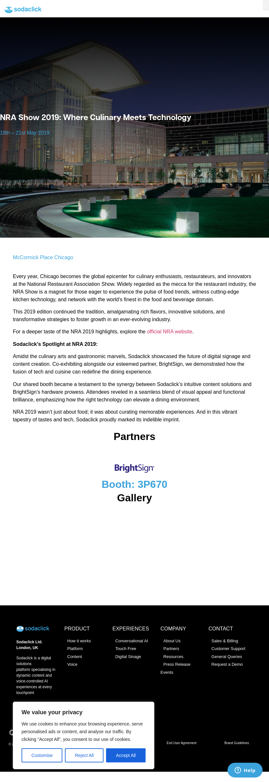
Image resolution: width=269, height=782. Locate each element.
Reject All (84, 755)
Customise (42, 755)
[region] (83, 735)
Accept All (126, 755)
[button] (266, 5)
